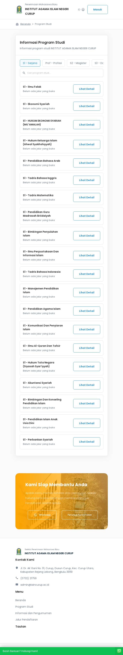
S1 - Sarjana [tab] (30, 63)
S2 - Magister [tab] (78, 63)
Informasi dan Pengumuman (33, 613)
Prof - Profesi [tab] (53, 63)
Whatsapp (42, 515)
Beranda (25, 24)
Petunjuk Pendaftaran (80, 514)
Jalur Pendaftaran (26, 619)
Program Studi (24, 606)
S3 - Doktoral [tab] (103, 63)
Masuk (97, 9)
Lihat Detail (86, 89)
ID (81, 9)
